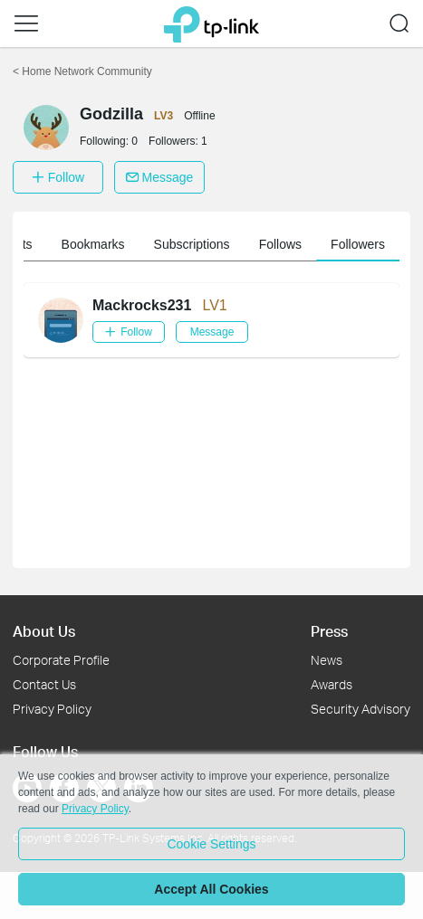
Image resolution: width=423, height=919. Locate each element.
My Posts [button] (202, 244)
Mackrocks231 (141, 305)
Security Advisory (360, 708)
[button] (26, 23)
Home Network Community (82, 71)
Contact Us (44, 684)
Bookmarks (289, 244)
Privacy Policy (52, 708)
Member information (91, 244)
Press (329, 630)
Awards (331, 684)
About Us (44, 630)
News (326, 660)
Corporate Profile (61, 660)
